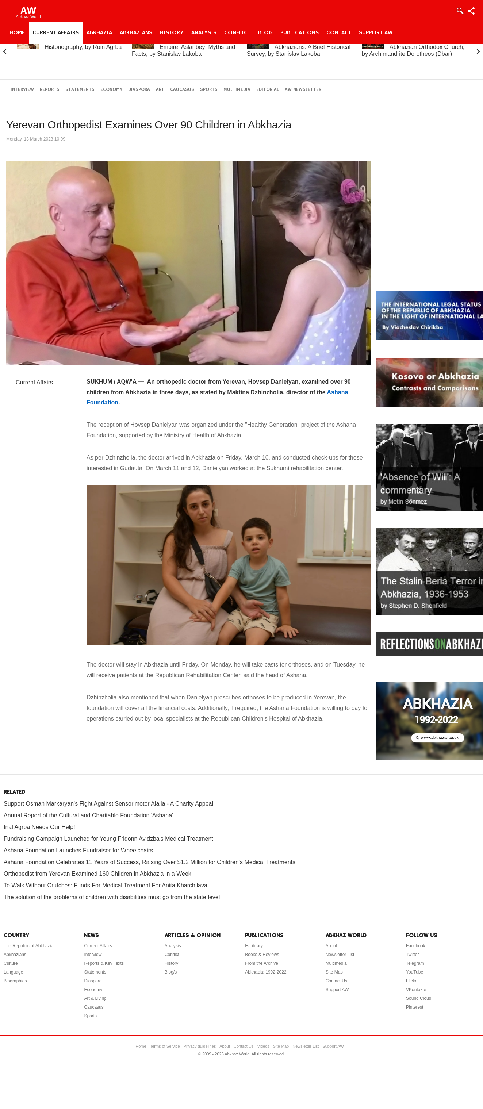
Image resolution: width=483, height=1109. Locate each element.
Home (17, 33)
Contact (338, 33)
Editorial (267, 90)
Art (160, 90)
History (172, 33)
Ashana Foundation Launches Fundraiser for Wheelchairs (78, 850)
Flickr (411, 980)
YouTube (414, 972)
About (331, 945)
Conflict (237, 33)
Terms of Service (165, 1046)
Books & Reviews (262, 954)
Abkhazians (136, 33)
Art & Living (95, 998)
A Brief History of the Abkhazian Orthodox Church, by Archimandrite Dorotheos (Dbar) (413, 47)
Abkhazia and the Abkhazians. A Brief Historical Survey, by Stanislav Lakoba (298, 47)
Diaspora (139, 90)
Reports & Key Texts (104, 963)
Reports (50, 90)
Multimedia (236, 90)
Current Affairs (55, 33)
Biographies (15, 980)
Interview (22, 90)
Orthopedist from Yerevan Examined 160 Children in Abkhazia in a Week (97, 874)
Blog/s (171, 972)
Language (13, 972)
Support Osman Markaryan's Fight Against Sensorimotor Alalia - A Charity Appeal (108, 804)
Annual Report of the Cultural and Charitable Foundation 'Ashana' (88, 815)
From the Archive (261, 963)
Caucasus (182, 90)
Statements (80, 90)
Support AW (375, 33)
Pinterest (414, 1007)
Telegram (415, 963)
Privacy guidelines (200, 1046)
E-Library (254, 945)
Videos (263, 1046)
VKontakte (416, 989)
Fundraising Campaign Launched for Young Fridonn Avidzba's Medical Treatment (108, 839)
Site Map (334, 972)
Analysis (203, 33)
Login (459, 11)
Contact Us (336, 980)
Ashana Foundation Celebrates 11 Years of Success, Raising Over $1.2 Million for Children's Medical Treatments (149, 862)
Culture (11, 963)
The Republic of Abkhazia (28, 945)
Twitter (412, 954)
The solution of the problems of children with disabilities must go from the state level (112, 897)
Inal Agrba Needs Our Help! (39, 827)
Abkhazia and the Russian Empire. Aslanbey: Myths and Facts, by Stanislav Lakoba (183, 47)
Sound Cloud (418, 998)
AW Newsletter (303, 90)
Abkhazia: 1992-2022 (265, 972)
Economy (111, 90)
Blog (265, 33)
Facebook (415, 945)
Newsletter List (340, 954)
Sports (209, 90)
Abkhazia (99, 33)
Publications (299, 33)
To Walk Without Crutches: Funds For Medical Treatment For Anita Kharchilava (105, 885)
